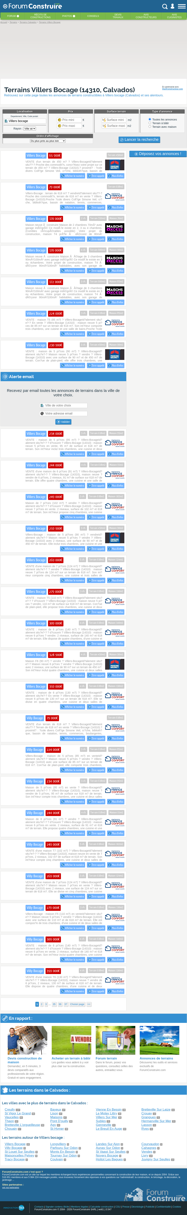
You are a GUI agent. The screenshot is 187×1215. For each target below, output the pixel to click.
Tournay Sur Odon (63, 1155)
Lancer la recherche (139, 139)
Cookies (177, 1206)
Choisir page (77, 1004)
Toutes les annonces (163, 119)
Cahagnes (148, 1148)
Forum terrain (106, 1058)
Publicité (150, 1206)
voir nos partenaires (10, 1187)
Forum (11, 16)
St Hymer (57, 1129)
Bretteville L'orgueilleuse (22, 1125)
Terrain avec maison (162, 126)
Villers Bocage (15, 1144)
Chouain (11, 1129)
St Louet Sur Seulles (20, 1152)
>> (88, 1004)
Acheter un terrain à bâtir (71, 1058)
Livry (144, 1155)
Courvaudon (150, 1144)
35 (54, 1004)
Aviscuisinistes (174, 16)
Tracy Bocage (15, 1159)
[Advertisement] (93, 51)
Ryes (145, 1129)
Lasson (146, 1125)
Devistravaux (118, 16)
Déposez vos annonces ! (158, 154)
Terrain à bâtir (159, 123)
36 (60, 1004)
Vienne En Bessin (109, 1109)
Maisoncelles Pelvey (19, 1155)
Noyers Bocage (107, 1155)
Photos (67, 16)
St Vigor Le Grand (18, 1113)
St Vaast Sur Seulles (111, 1152)
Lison (54, 1113)
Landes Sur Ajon (108, 1144)
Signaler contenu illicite (57, 1206)
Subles (101, 1121)
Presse (126, 1206)
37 (65, 1004)
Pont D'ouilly (59, 1121)
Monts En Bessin (62, 1152)
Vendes (146, 1152)
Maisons (56, 1117)
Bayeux (55, 1109)
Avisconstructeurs (146, 16)
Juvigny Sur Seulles (155, 1159)
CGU (118, 1206)
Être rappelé (96, 175)
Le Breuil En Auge (109, 1129)
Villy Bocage (14, 1148)
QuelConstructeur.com (172, 89)
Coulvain (56, 1159)
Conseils (93, 16)
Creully (10, 1109)
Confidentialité (163, 1206)
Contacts (38, 1206)
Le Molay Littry (106, 1113)
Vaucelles (12, 1117)
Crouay (146, 1113)
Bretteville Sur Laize (155, 1109)
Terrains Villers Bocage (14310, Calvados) (69, 90)
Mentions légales (79, 1206)
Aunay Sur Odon (108, 1148)
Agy (53, 1125)
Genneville (103, 1125)
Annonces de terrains (156, 1058)
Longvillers (58, 1144)
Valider (63, 422)
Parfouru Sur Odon (64, 1148)
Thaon (9, 1121)
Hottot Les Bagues (109, 1159)
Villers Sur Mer (106, 1117)
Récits (40, 16)
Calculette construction (101, 1206)
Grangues (148, 1117)
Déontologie (137, 1206)
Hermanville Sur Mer (156, 1121)
